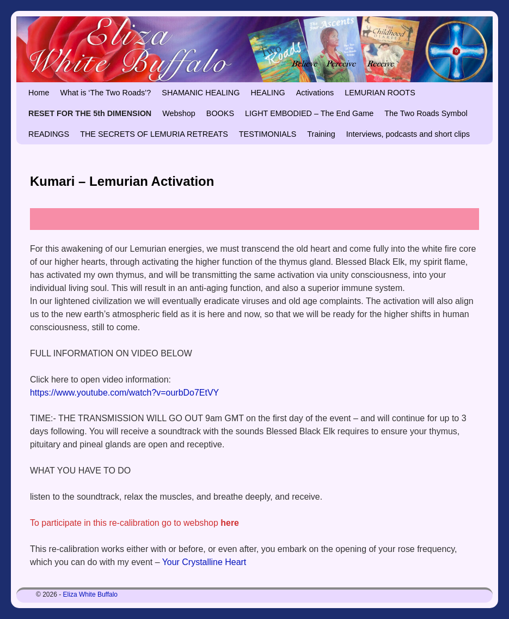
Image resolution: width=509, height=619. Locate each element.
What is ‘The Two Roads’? (105, 92)
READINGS (48, 134)
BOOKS (220, 113)
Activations (315, 92)
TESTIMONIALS (268, 134)
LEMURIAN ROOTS (380, 92)
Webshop (178, 113)
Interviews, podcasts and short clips (408, 134)
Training (321, 134)
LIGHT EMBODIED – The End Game (309, 113)
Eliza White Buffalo (90, 594)
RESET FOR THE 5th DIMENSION (89, 113)
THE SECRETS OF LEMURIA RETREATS (154, 134)
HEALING (267, 92)
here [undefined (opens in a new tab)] (229, 522)
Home (38, 92)
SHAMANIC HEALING (201, 92)
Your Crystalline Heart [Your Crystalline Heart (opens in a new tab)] (204, 562)
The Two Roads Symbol (426, 113)
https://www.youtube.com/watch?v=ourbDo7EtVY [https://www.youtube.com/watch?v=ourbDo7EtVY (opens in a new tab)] (124, 392)
